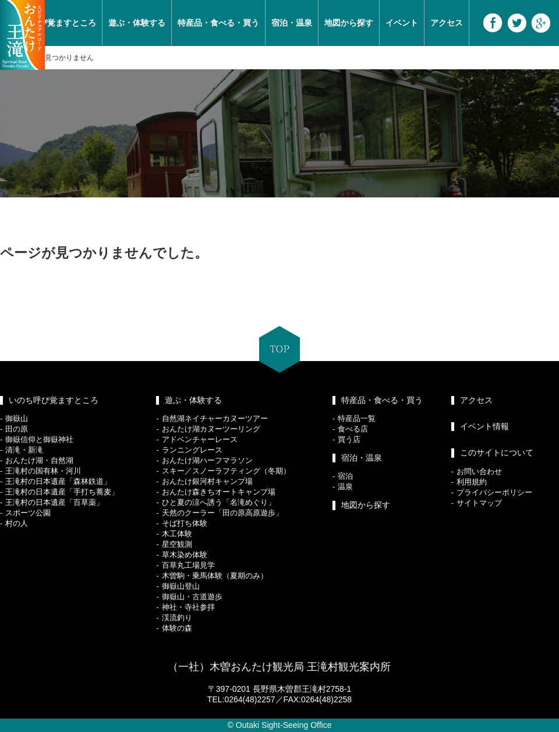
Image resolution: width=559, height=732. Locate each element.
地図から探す (348, 22)
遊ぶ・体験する (136, 22)
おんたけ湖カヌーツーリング (211, 429)
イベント (401, 22)
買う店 (349, 439)
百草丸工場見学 (188, 565)
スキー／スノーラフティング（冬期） (226, 470)
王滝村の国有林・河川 (43, 470)
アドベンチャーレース (200, 439)
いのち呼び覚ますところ (53, 400)
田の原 (16, 429)
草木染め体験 (184, 554)
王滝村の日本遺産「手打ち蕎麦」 (62, 491)
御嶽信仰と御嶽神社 (39, 439)
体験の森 (177, 628)
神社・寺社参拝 (188, 607)
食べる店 (353, 429)
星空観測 (177, 544)
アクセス (446, 22)
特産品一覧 (357, 418)
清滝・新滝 (24, 449)
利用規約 (472, 482)
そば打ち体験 (184, 523)
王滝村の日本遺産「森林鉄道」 (58, 481)
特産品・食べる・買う (218, 22)
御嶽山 (16, 418)
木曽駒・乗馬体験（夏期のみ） (215, 575)
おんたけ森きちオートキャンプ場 (218, 491)
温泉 (345, 486)
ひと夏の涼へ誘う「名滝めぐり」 (218, 502)
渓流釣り (177, 617)
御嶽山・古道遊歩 (192, 596)
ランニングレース (192, 449)
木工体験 (177, 533)
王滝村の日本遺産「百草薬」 (54, 502)
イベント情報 (484, 426)
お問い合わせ (479, 471)
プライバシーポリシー (494, 492)
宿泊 (345, 476)
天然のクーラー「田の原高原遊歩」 (222, 512)
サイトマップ (479, 502)
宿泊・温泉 (291, 22)
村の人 (16, 523)
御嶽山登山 (181, 586)
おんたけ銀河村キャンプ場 (207, 481)
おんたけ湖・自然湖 (39, 460)
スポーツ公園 (28, 512)
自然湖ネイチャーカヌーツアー (215, 418)
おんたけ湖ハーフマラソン (207, 460)
